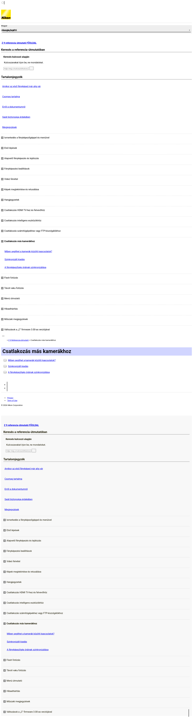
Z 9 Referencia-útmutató (18, 340)
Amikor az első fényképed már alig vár (21, 86)
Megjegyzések (9, 127)
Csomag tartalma (11, 96)
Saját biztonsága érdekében (16, 117)
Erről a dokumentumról (13, 106)
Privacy (10, 398)
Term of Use (12, 400)
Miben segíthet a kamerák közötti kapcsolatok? (28, 251)
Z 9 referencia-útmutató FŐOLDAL (19, 43)
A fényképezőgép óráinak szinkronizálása (25, 267)
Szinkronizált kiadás (15, 259)
